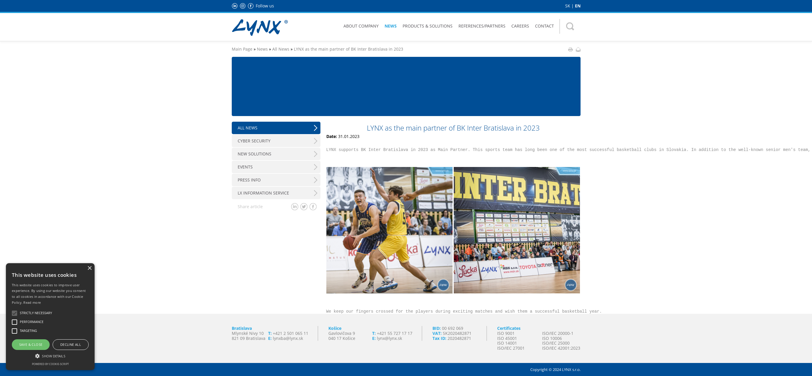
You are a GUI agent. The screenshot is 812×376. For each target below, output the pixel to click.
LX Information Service (263, 193)
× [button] (89, 268)
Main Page (242, 49)
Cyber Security (254, 141)
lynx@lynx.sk (389, 338)
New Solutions (254, 154)
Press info (249, 180)
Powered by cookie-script (50, 364)
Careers (520, 26)
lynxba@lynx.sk (288, 338)
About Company (361, 26)
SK (567, 6)
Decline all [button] (70, 344)
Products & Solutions (428, 26)
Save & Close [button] (31, 344)
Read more (32, 302)
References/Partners (481, 26)
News (391, 26)
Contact (544, 26)
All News (280, 49)
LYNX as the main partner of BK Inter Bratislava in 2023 (348, 49)
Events (245, 167)
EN (578, 6)
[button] (50, 355)
